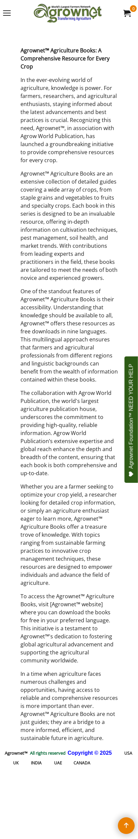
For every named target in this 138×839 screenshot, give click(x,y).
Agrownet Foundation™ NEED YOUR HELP (131, 420)
